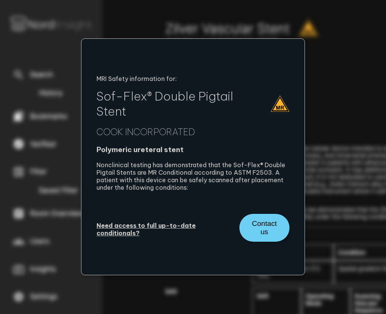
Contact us (264, 227)
